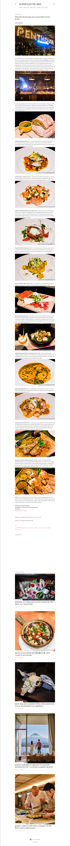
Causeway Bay (26, 527)
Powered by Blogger (35, 839)
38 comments (21, 708)
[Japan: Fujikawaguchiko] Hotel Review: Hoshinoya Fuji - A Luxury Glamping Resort (34, 766)
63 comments (21, 769)
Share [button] (16, 525)
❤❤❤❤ (19, 527)
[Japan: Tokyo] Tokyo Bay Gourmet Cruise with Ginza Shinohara (33, 827)
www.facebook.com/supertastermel (33, 517)
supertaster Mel (30, 4)
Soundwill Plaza (18, 529)
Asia (42, 7)
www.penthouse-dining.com (21, 510)
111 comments (21, 657)
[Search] (54, 4)
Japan (38, 7)
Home (20, 7)
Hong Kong (33, 7)
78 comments (21, 830)
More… (46, 7)
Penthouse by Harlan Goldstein (44, 527)
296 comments (21, 606)
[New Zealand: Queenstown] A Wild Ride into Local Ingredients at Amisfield (35, 705)
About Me (26, 7)
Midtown (36, 527)
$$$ (22, 527)
